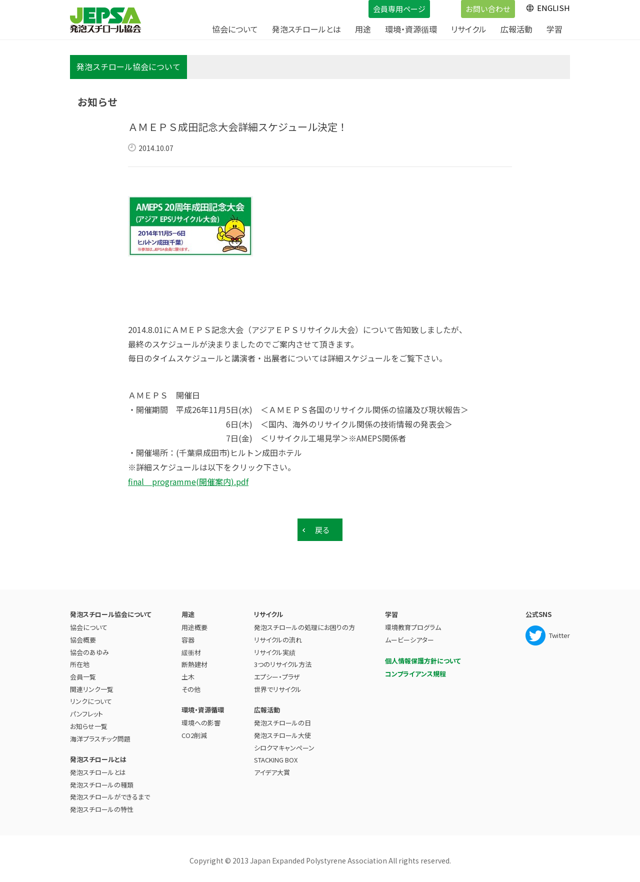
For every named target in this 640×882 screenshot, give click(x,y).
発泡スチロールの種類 (102, 781)
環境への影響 (201, 719)
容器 (188, 636)
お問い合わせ (477, 7)
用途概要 (195, 623)
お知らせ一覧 (89, 723)
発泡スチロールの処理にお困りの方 (304, 623)
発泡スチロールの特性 (102, 805)
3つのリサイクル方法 (283, 661)
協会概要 (83, 636)
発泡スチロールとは (98, 769)
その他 (191, 685)
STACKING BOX (276, 756)
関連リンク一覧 (92, 685)
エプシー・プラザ (277, 673)
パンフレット (86, 710)
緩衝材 (191, 649)
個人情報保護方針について (423, 657)
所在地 (80, 661)
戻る (322, 529)
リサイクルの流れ (278, 636)
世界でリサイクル (278, 685)
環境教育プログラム (413, 623)
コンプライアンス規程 (415, 670)
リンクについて (91, 697)
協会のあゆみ (89, 649)
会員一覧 (83, 673)
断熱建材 (195, 661)
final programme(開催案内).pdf (188, 482)
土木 (188, 673)
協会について (89, 623)
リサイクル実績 (275, 649)
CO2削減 (194, 731)
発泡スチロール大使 (282, 731)
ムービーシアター (409, 636)
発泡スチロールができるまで (110, 793)
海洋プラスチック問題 (100, 735)
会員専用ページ (388, 7)
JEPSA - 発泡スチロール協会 (105, 20)
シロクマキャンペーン (284, 744)
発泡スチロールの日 (282, 719)
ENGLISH (553, 7)
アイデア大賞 (272, 769)
